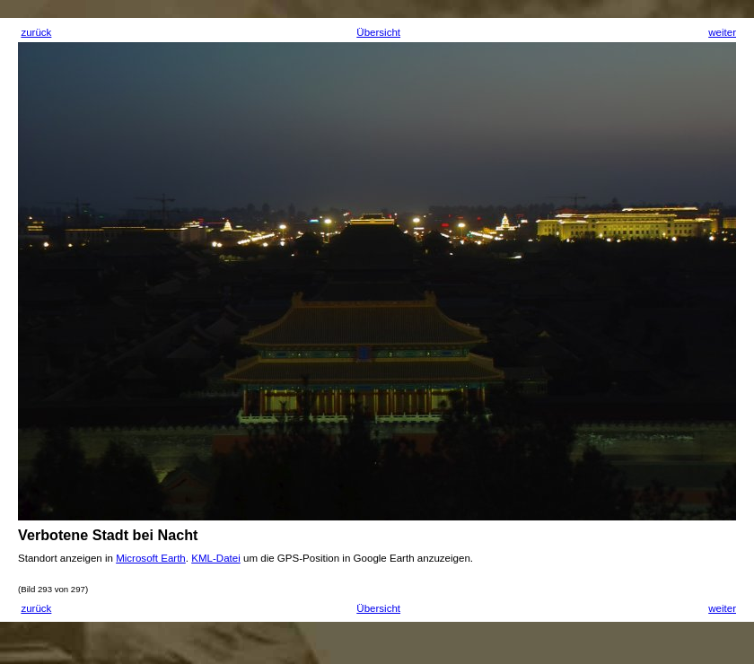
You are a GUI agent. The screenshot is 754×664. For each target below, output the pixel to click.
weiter (722, 32)
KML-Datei (216, 558)
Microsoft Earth (151, 558)
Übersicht (378, 32)
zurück (36, 32)
